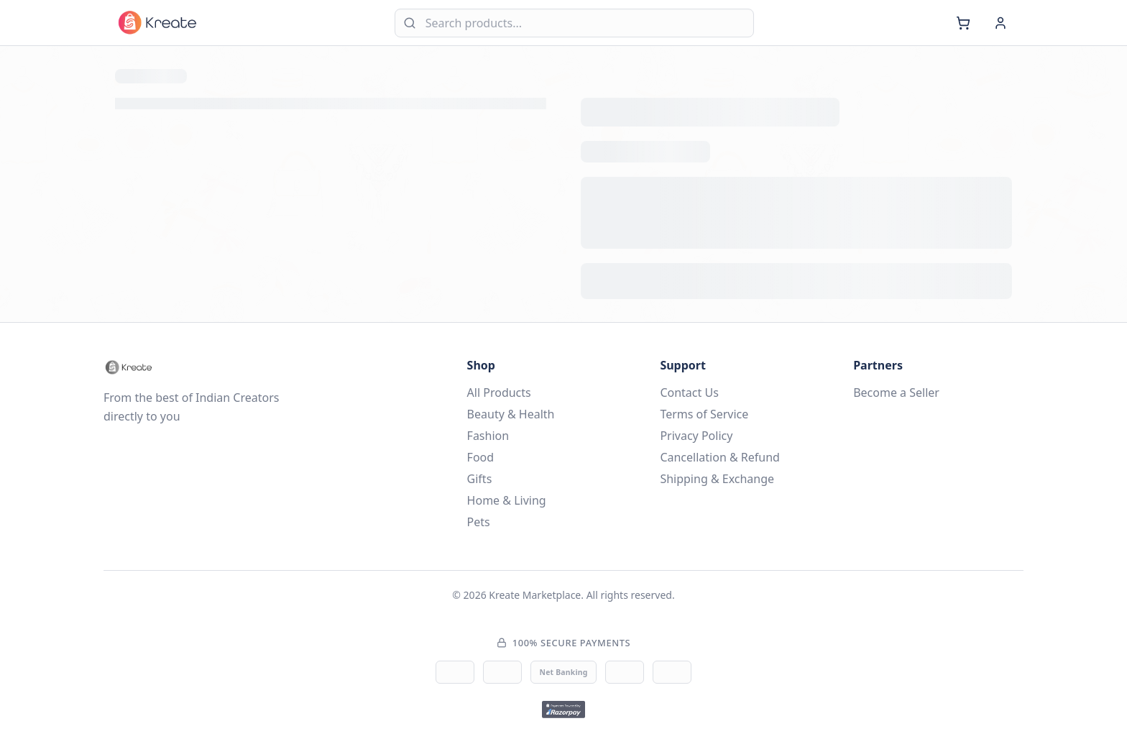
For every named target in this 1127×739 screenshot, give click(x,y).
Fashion (488, 436)
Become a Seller (896, 392)
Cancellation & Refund (720, 457)
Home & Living (506, 500)
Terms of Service (704, 414)
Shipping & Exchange (717, 479)
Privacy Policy (696, 436)
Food (480, 457)
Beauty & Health (511, 414)
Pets (478, 522)
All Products (499, 392)
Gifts (479, 479)
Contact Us (689, 392)
